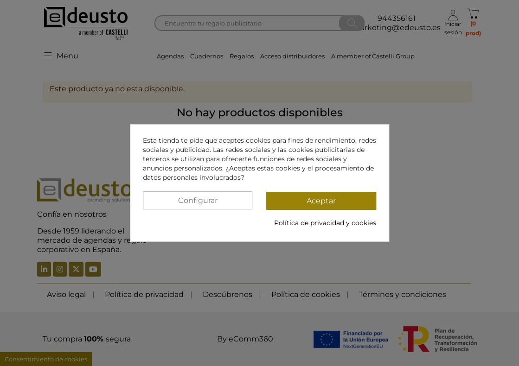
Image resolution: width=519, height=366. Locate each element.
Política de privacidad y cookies (325, 223)
